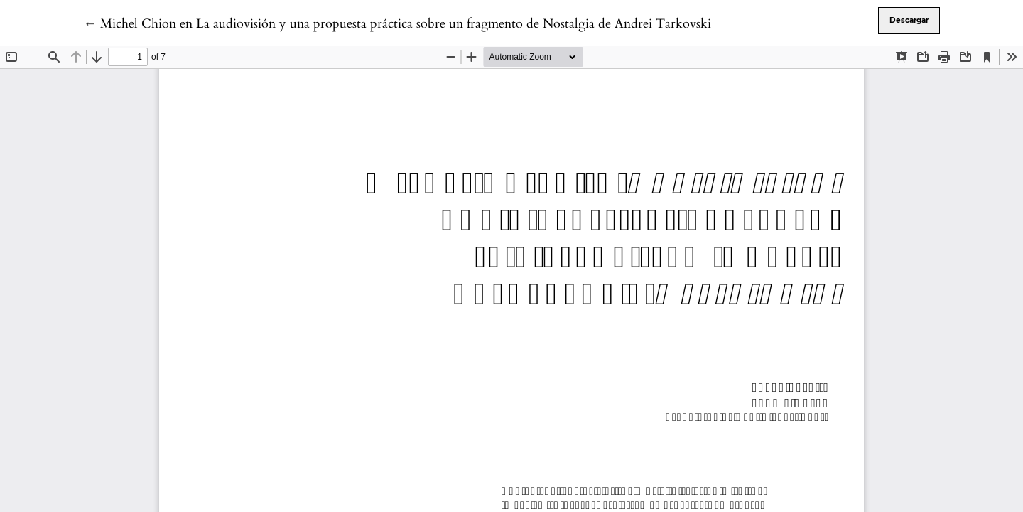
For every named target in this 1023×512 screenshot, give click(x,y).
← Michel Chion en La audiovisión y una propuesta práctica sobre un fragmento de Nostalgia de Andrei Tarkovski (397, 24)
